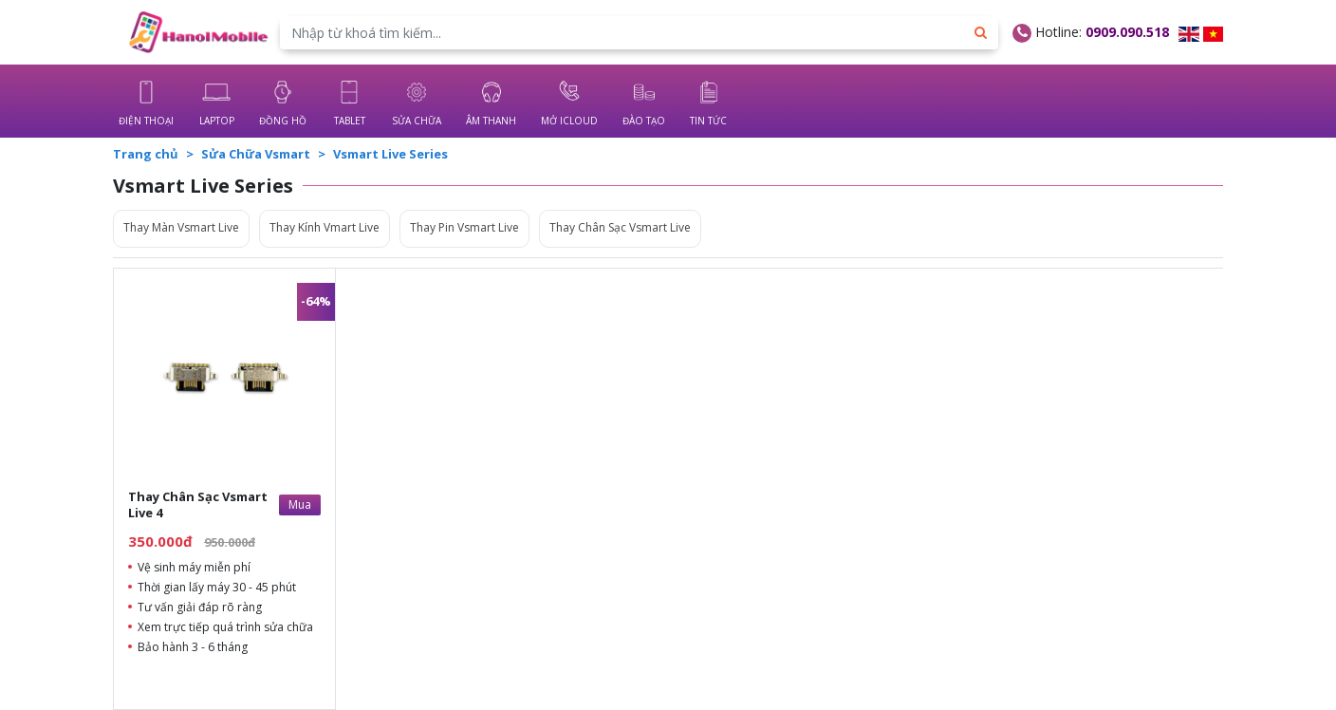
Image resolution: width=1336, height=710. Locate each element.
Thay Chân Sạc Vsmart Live (620, 227)
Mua (299, 504)
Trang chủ (145, 153)
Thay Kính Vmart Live (324, 227)
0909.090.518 (1127, 32)
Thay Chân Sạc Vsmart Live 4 (198, 504)
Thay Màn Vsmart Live (181, 227)
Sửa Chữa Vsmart (255, 153)
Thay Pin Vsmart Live (464, 227)
